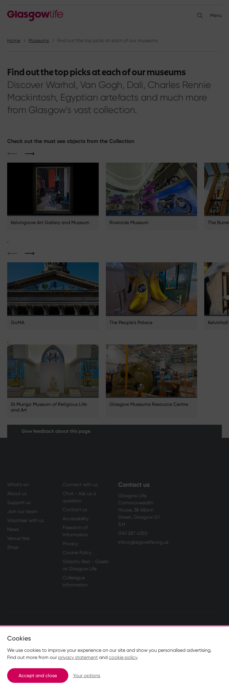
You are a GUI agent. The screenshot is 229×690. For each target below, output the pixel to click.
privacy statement (78, 657)
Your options (86, 675)
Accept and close (37, 675)
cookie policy (123, 657)
